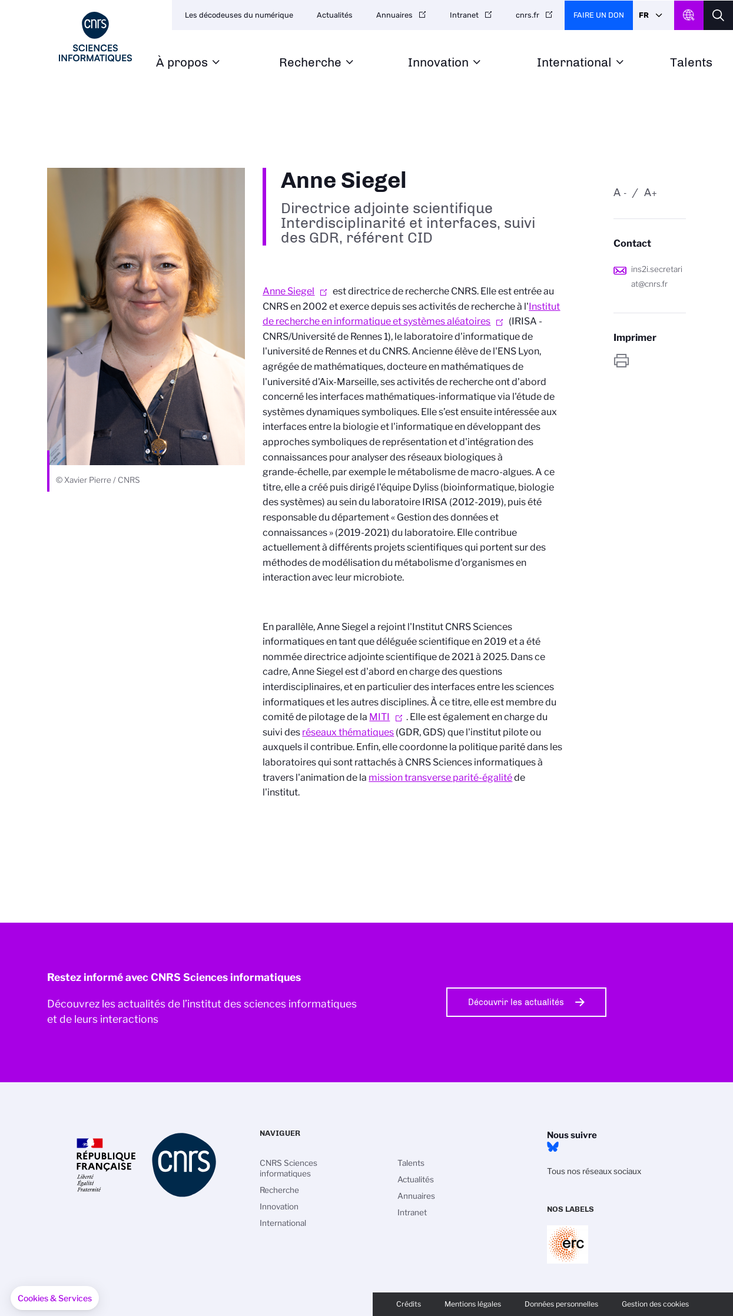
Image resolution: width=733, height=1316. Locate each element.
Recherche (310, 63)
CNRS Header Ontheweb (689, 15)
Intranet (464, 15)
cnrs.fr (527, 15)
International (574, 63)
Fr (644, 15)
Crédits (408, 1304)
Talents (691, 63)
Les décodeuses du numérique (239, 15)
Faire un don (598, 15)
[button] (55, 1298)
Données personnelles (561, 1304)
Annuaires (394, 15)
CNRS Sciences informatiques (288, 1168)
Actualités (335, 15)
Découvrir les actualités (516, 1002)
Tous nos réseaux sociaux (594, 1171)
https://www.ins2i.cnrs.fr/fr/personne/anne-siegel (649, 360)
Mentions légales (473, 1304)
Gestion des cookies (655, 1304)
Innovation (438, 63)
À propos (182, 63)
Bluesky (553, 1147)
